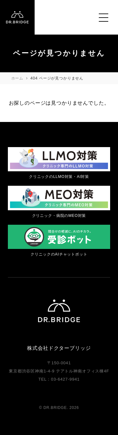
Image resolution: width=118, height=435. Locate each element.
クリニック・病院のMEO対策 (59, 215)
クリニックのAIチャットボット (59, 254)
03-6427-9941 (65, 379)
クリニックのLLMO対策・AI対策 (59, 176)
